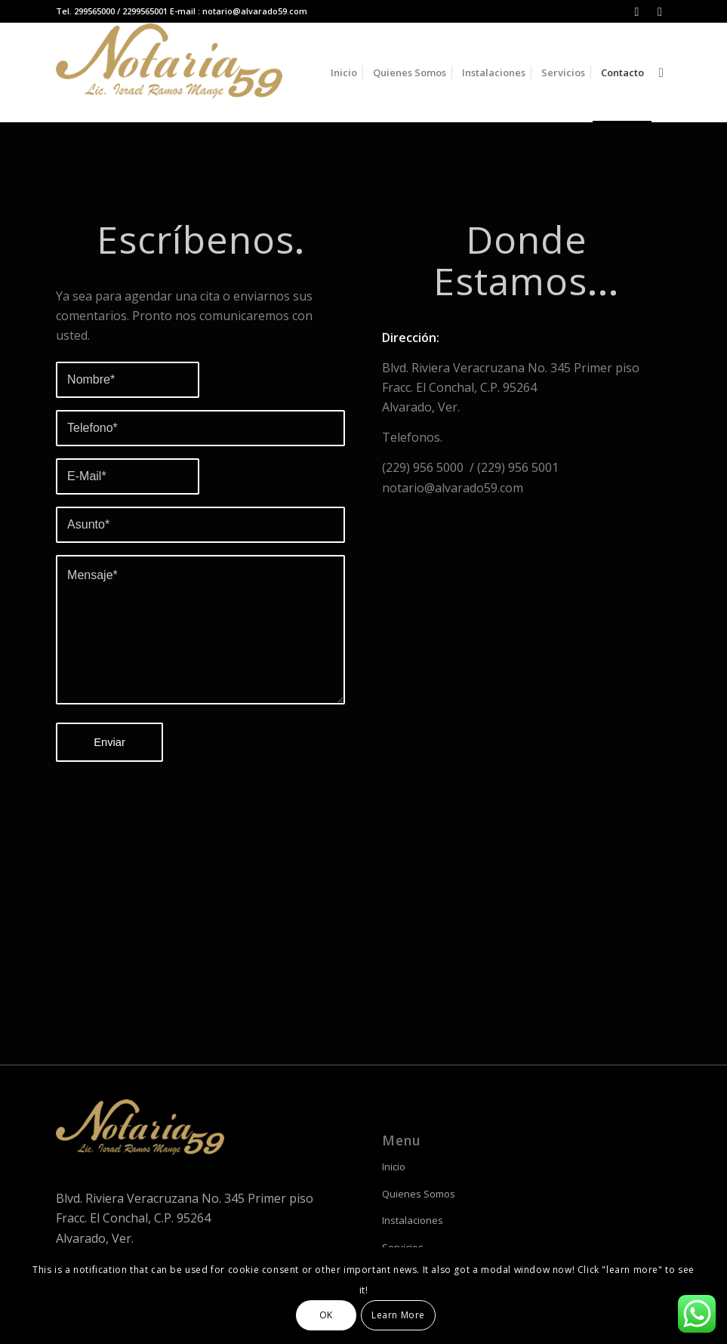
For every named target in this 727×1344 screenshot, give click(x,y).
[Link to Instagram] (637, 11)
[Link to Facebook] (659, 11)
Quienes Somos (418, 1194)
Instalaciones (412, 1220)
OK (326, 1315)
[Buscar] (661, 72)
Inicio (393, 1166)
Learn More (398, 1315)
